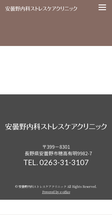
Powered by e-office (56, 192)
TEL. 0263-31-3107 (56, 162)
